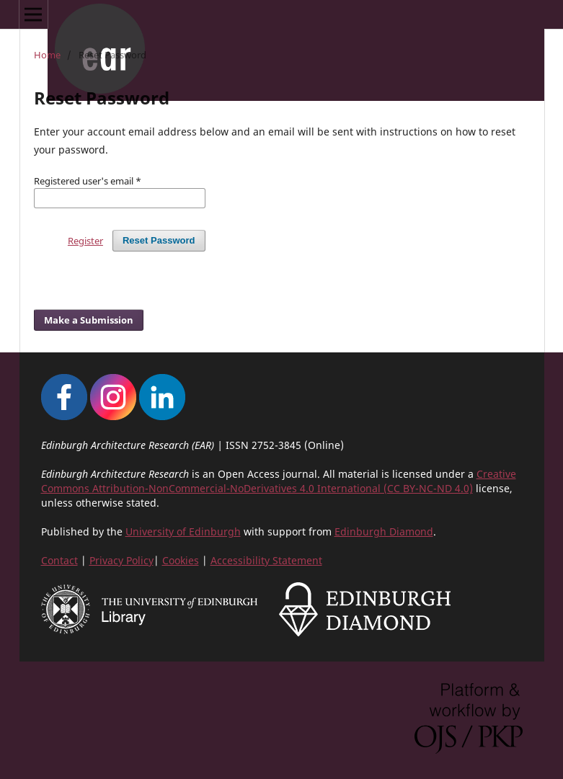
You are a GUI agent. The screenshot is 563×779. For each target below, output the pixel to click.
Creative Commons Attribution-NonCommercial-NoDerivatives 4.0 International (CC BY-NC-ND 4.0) (278, 481)
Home (47, 54)
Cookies (180, 560)
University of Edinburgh (183, 531)
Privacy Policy (121, 560)
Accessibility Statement (266, 560)
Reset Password (159, 240)
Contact (59, 560)
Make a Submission (88, 319)
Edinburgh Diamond (383, 531)
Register (85, 240)
